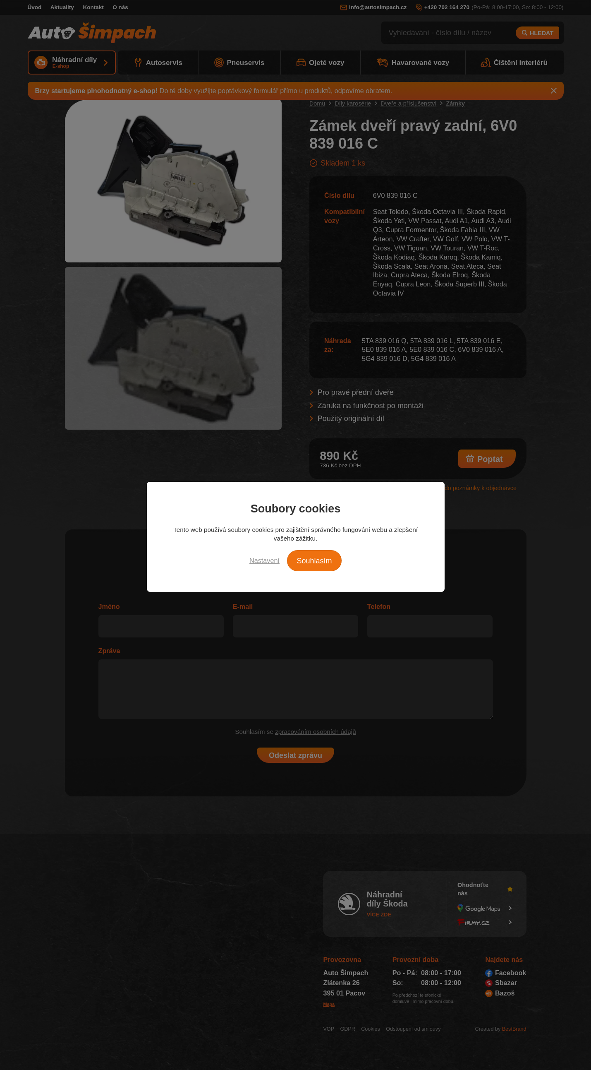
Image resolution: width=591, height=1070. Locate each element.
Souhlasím (314, 561)
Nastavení (264, 560)
